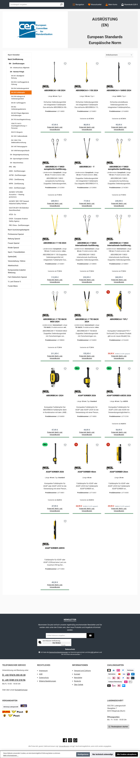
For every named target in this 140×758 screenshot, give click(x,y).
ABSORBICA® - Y (86, 176)
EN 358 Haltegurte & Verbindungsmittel (18, 107)
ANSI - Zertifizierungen (17, 180)
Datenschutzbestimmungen (58, 652)
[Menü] (78, 9)
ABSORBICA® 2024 (54, 407)
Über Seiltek (78, 685)
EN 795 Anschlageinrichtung (20, 128)
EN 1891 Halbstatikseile (19, 145)
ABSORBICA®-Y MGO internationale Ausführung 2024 (86, 254)
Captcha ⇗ (66, 645)
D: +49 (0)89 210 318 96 (13, 680)
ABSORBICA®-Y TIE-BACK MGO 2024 (54, 331)
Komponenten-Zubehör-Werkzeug (17, 280)
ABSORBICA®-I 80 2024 (54, 99)
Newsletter (78, 678)
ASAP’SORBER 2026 (87, 407)
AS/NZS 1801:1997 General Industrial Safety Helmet (19, 211)
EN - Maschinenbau (16, 172)
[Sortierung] (119, 64)
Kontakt (77, 674)
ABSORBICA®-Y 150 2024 (54, 253)
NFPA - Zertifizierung (16, 193)
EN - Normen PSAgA (17, 81)
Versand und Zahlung (82, 671)
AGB (91, 652)
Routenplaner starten (118, 726)
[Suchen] (64, 9)
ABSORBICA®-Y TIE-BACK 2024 (87, 331)
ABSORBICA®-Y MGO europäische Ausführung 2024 (55, 177)
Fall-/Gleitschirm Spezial (17, 286)
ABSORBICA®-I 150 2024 (87, 99)
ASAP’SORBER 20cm (119, 484)
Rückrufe (77, 681)
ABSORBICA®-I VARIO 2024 (119, 99)
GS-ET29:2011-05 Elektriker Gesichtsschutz (19, 218)
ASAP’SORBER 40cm (87, 484)
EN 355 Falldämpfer (18, 101)
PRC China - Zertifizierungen (19, 234)
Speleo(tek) (12, 265)
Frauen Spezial (13, 252)
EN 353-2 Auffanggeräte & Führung (20, 92)
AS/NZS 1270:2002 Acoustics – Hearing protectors (16, 203)
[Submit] (90, 635)
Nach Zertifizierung (15, 68)
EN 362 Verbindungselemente (18, 117)
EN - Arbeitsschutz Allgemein (19, 76)
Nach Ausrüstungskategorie (18, 239)
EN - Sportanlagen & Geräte (19, 167)
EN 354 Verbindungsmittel (20, 97)
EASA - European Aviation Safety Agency (18, 229)
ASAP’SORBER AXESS (55, 561)
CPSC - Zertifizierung (16, 188)
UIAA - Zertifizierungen (17, 197)
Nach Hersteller (14, 64)
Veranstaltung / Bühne (16, 270)
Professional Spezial (16, 243)
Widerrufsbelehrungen (47, 681)
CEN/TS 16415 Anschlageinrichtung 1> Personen (19, 135)
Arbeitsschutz (13, 274)
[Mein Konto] (111, 9)
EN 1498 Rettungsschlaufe (20, 159)
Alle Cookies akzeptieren (126, 754)
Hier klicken (56, 643)
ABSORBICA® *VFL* (119, 330)
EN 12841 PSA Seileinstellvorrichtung (18, 150)
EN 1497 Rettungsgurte (19, 155)
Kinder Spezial (13, 257)
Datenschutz (44, 678)
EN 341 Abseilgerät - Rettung (18, 86)
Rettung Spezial (14, 248)
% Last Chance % (14, 290)
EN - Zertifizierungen (16, 73)
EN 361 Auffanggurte (18, 112)
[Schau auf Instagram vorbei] (70, 740)
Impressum (43, 671)
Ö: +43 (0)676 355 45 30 (13, 675)
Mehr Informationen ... (10, 755)
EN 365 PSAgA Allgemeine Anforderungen (20, 123)
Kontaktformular (21, 690)
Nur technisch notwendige (102, 754)
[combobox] (56, 9)
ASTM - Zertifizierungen (17, 184)
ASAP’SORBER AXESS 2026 (119, 407)
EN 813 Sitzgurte (17, 141)
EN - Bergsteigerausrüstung (19, 163)
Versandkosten (64, 746)
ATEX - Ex (12, 223)
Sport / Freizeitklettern (16, 261)
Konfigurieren (83, 754)
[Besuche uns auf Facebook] (64, 740)
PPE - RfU (12, 176)
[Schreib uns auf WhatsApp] (75, 740)
